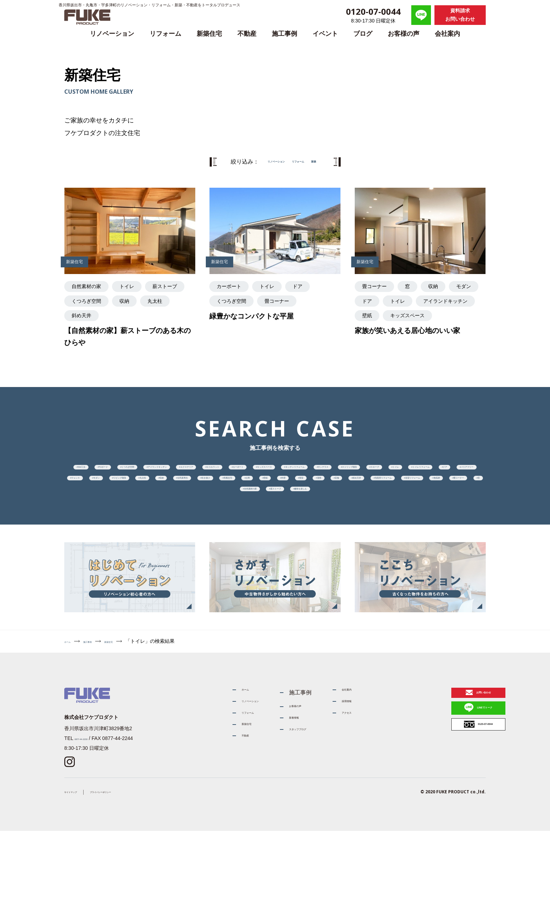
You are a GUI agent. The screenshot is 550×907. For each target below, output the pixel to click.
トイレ (389, 492)
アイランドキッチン (269, 472)
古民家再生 (412, 513)
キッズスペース (106, 492)
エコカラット (390, 472)
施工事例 (284, 33)
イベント (325, 33)
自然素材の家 (316, 555)
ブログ (362, 33)
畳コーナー (229, 555)
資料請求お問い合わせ (460, 15)
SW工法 (105, 472)
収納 (368, 513)
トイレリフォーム (444, 492)
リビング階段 (279, 513)
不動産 (246, 33)
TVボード (152, 472)
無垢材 (182, 555)
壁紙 (187, 534)
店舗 (336, 534)
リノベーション (112, 33)
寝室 (262, 534)
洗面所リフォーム (434, 534)
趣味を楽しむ (424, 555)
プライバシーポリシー (131, 867)
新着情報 (282, 797)
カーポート (444, 472)
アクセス (352, 797)
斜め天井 (378, 534)
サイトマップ (79, 867)
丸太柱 (328, 513)
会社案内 (447, 33)
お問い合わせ (450, 770)
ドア (86, 513)
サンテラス (234, 492)
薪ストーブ (370, 555)
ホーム (71, 712)
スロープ (345, 492)
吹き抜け (462, 513)
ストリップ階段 (291, 492)
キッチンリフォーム (172, 492)
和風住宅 (108, 534)
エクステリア (333, 472)
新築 (332, 162)
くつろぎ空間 (204, 472)
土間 (150, 534)
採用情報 (352, 781)
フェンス (185, 513)
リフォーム (165, 33)
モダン (229, 513)
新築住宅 (209, 33)
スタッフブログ (290, 814)
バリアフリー (133, 513)
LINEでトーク (451, 795)
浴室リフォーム (130, 555)
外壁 (224, 534)
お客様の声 (403, 33)
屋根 (299, 534)
